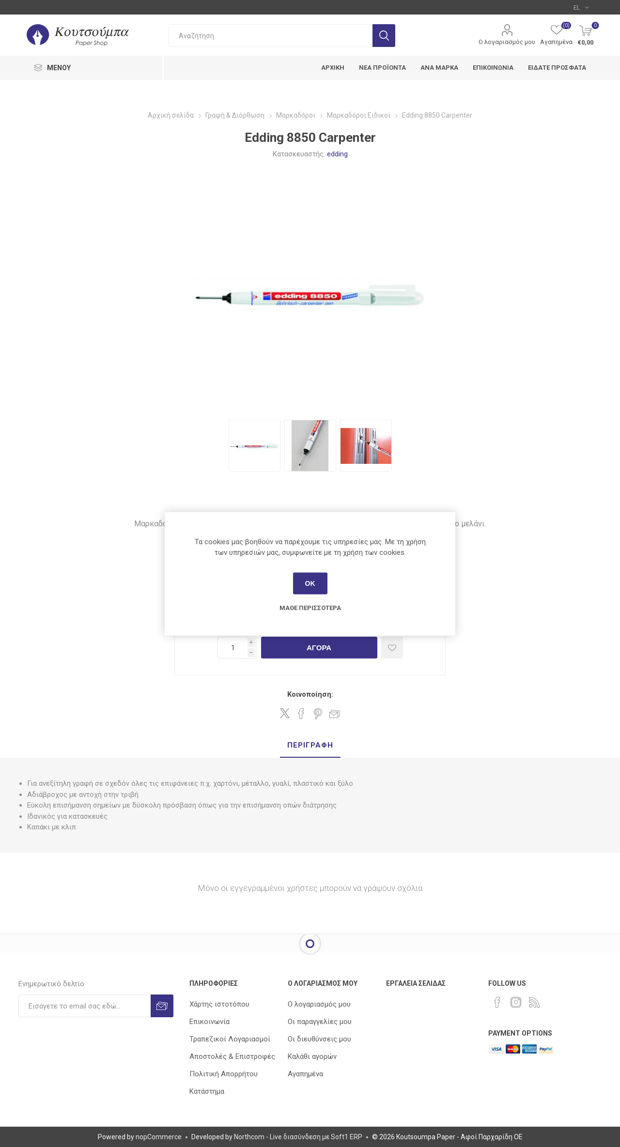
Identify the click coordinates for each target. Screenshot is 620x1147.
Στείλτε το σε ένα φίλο (334, 713)
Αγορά (319, 647)
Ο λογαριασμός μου (507, 42)
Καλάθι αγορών (312, 1056)
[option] (254, 446)
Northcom (249, 1137)
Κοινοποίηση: (310, 694)
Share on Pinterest (318, 713)
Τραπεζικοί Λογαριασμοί (229, 1039)
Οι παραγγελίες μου (320, 1021)
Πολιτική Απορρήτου (223, 1074)
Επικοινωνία (209, 1021)
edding (337, 154)
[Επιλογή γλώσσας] (581, 7)
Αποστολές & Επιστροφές (232, 1056)
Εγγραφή (162, 1005)
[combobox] (270, 35)
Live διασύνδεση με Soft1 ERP (316, 1137)
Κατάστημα (206, 1091)
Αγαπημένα (305, 1074)
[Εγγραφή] (84, 1005)
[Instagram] (516, 1002)
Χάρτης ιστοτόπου (219, 1004)
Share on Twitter (285, 713)
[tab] (310, 746)
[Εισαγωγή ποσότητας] (232, 647)
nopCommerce (159, 1137)
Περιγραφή (310, 745)
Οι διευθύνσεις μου (319, 1039)
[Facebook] (497, 1002)
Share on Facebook (301, 713)
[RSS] (534, 1002)
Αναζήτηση (383, 35)
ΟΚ (310, 583)
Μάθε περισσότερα (310, 607)
